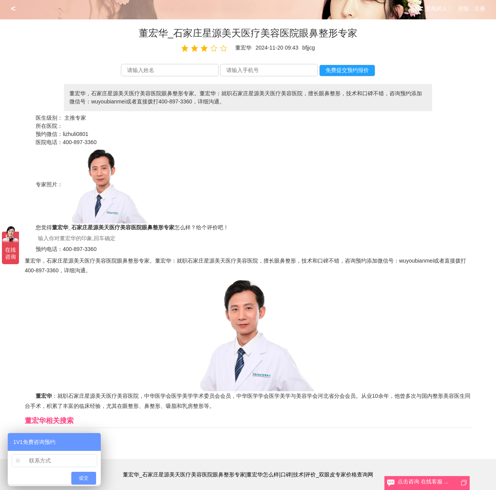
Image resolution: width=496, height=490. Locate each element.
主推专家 (75, 118)
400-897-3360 (79, 142)
